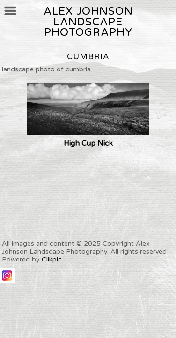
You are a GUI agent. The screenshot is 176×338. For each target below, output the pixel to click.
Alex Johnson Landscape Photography (88, 21)
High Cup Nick (88, 143)
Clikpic (52, 259)
